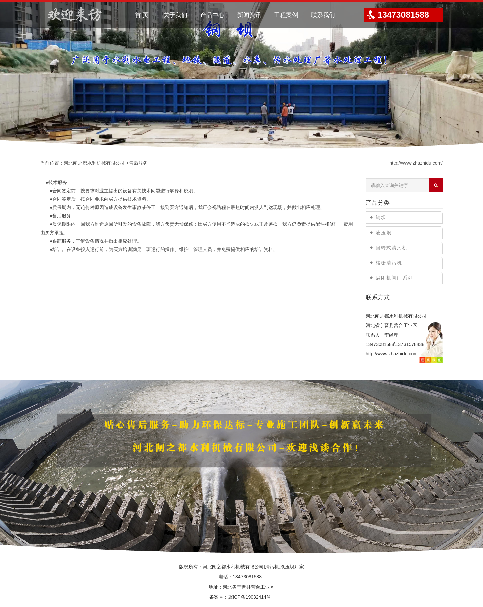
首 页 (142, 15)
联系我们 (323, 15)
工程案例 (286, 15)
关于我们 (175, 15)
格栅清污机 (389, 262)
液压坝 (384, 232)
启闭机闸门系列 (394, 278)
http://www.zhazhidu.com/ (416, 163)
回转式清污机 (392, 247)
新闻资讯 (249, 15)
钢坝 (381, 217)
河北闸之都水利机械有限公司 (94, 163)
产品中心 (212, 15)
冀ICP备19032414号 (249, 597)
